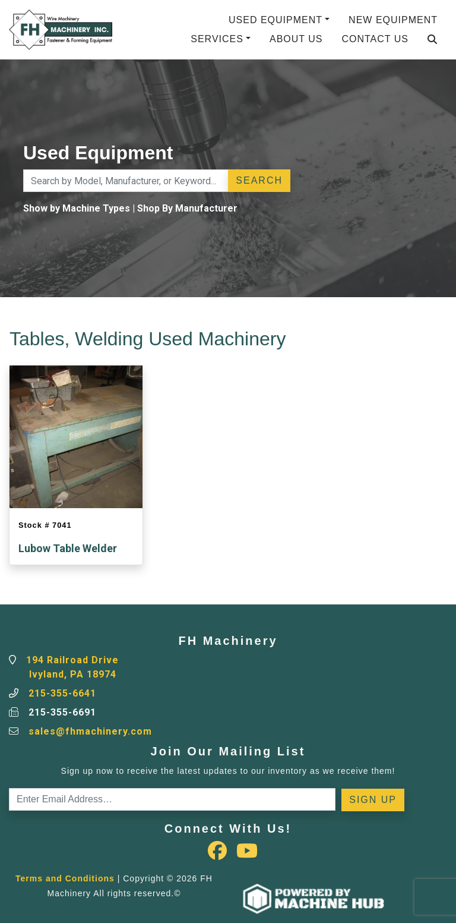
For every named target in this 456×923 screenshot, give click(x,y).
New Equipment (393, 20)
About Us (296, 39)
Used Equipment (275, 20)
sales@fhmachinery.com (90, 731)
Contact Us (374, 39)
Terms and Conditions (65, 878)
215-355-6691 (62, 712)
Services (217, 39)
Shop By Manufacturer (187, 208)
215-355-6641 (62, 693)
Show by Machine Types (76, 208)
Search (259, 180)
